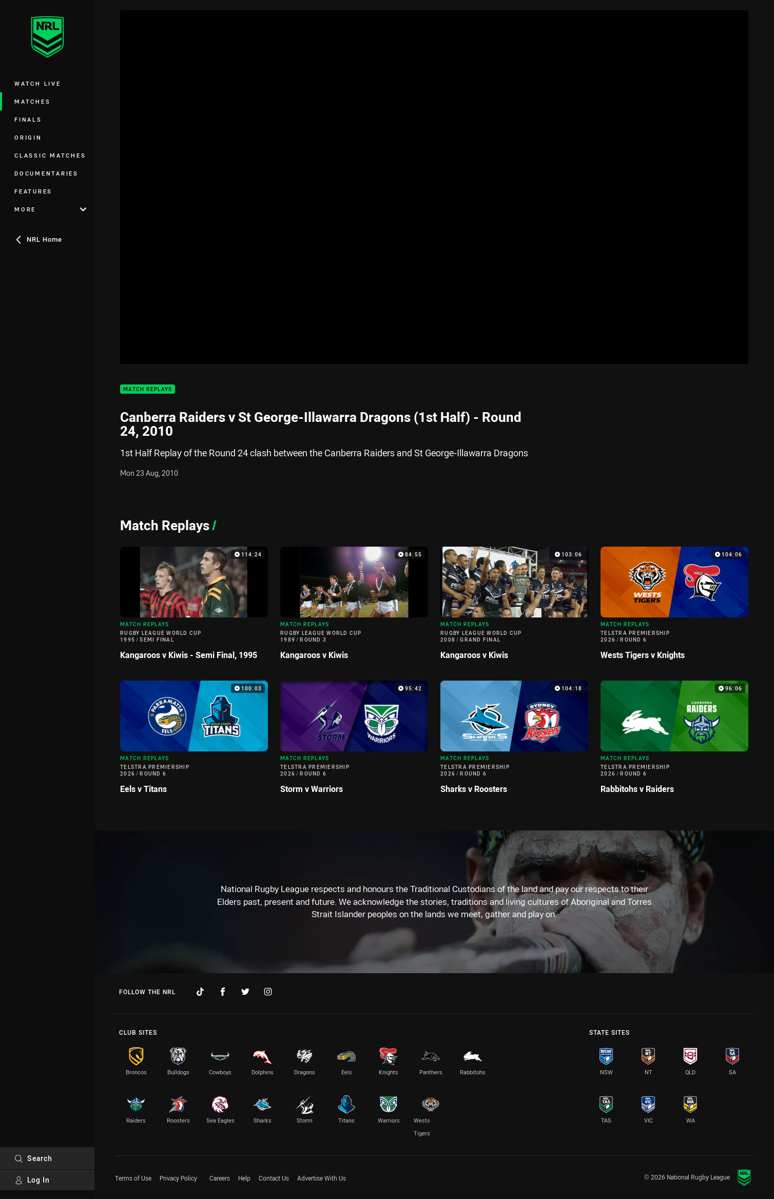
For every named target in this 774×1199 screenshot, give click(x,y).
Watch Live (37, 83)
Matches (32, 101)
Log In (32, 1180)
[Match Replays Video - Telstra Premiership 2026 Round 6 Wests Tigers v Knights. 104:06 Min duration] (674, 607)
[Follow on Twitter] (245, 991)
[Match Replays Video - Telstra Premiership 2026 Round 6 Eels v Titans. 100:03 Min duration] (194, 741)
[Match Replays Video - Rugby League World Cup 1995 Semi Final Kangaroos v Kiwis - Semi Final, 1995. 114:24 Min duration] (194, 607)
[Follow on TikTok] (200, 991)
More (50, 209)
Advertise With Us (321, 1178)
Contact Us (274, 1178)
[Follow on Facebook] (223, 991)
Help (244, 1178)
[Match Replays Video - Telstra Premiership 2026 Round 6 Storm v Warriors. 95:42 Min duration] (354, 741)
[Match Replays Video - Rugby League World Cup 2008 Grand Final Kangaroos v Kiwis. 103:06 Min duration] (514, 607)
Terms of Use (133, 1178)
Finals (28, 119)
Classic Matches (50, 155)
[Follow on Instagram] (268, 991)
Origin (28, 137)
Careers (219, 1178)
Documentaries (46, 173)
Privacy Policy (178, 1178)
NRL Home (38, 239)
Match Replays (147, 389)
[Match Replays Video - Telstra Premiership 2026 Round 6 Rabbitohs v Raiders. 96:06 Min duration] (674, 741)
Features (33, 191)
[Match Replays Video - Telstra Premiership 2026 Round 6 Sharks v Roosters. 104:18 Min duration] (514, 741)
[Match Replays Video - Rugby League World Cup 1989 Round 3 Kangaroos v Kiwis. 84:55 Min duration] (354, 607)
